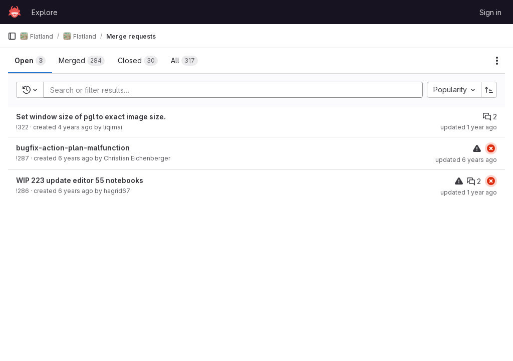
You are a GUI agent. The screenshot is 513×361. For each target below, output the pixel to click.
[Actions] (497, 61)
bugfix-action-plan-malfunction (73, 147)
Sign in (490, 12)
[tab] (30, 60)
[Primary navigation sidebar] (12, 36)
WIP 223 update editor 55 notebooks (79, 180)
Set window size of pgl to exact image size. (91, 116)
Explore (45, 12)
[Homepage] (15, 12)
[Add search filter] (236, 89)
